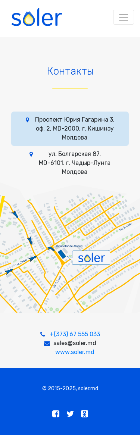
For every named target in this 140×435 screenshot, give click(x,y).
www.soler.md (74, 352)
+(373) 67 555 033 (75, 334)
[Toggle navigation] (123, 17)
